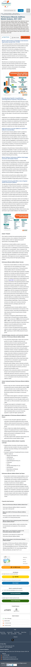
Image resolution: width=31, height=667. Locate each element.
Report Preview (5, 37)
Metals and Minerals (16, 13)
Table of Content (15, 37)
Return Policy (23, 632)
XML (9, 633)
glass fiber (11, 280)
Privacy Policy (3, 633)
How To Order (16, 632)
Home (2, 13)
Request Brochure (25, 37)
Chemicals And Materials (7, 13)
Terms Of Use (2, 632)
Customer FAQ (9, 632)
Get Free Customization (15, 593)
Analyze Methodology (15, 600)
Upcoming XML (13, 633)
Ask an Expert (15, 583)
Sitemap (19, 633)
